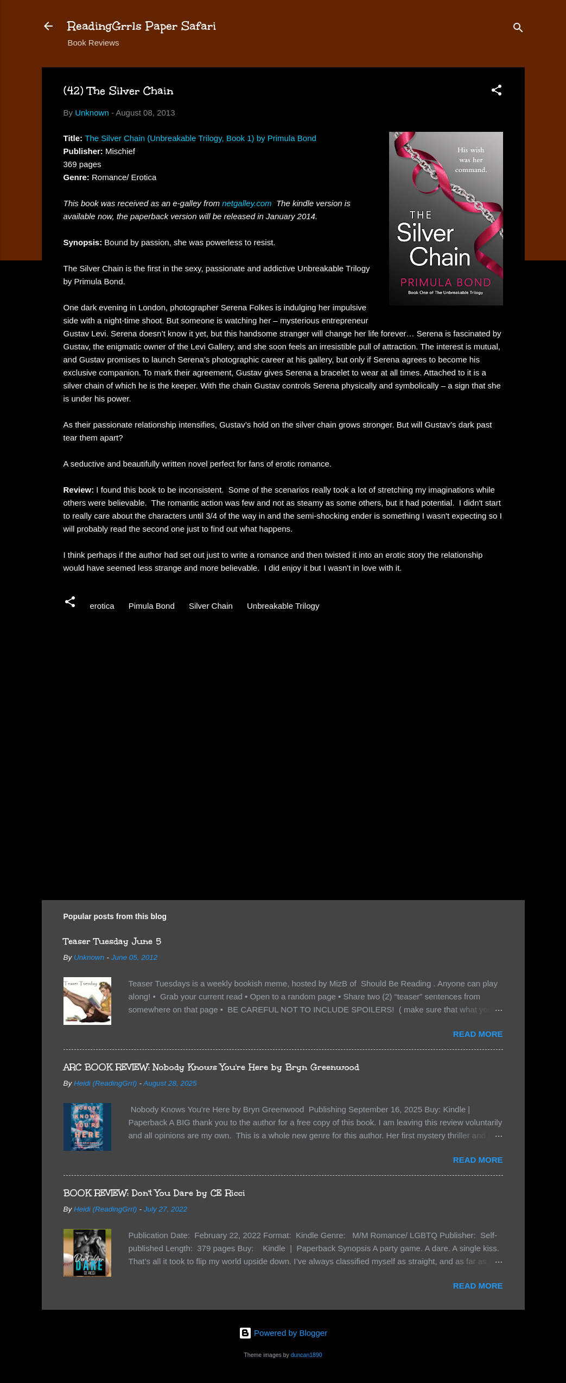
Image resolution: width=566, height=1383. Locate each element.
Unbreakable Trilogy (283, 605)
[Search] (518, 29)
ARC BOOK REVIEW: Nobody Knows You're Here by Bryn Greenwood (211, 1067)
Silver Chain (211, 605)
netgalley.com (246, 203)
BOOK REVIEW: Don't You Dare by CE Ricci (154, 1193)
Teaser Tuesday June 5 (112, 941)
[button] (496, 92)
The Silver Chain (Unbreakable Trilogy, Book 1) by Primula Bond (200, 138)
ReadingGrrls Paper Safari (142, 26)
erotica (102, 605)
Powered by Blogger (283, 1332)
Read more (478, 1033)
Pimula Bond (152, 605)
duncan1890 (306, 1355)
